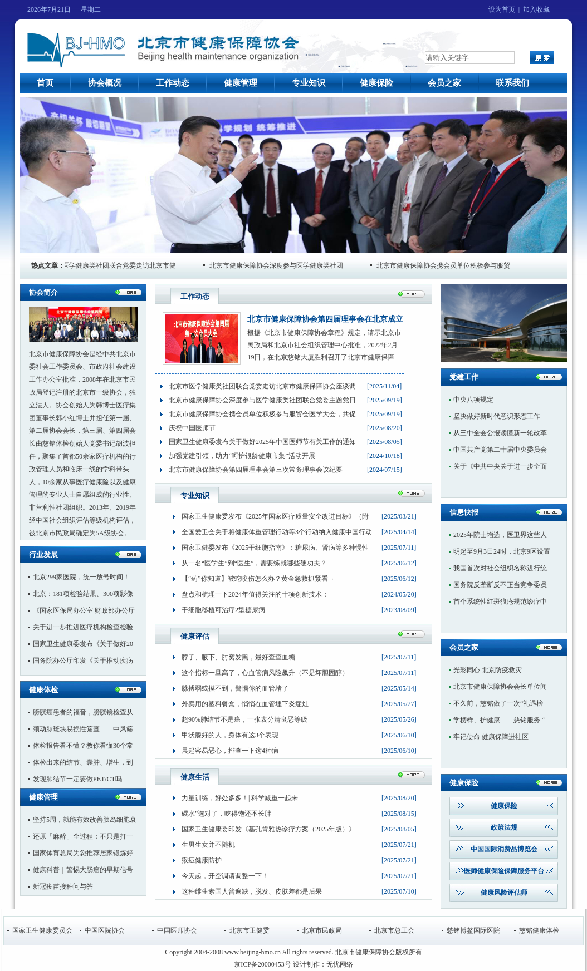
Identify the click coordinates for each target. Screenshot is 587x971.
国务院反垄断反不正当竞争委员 (500, 585)
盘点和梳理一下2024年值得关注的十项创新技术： (255, 594)
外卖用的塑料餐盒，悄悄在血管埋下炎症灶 (245, 704)
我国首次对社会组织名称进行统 (500, 568)
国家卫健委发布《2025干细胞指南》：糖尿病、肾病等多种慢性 (275, 547)
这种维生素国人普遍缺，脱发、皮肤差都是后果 (252, 891)
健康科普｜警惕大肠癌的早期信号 (83, 870)
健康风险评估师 (504, 892)
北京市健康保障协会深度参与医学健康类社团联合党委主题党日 (262, 400)
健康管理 (240, 82)
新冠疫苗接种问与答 (63, 886)
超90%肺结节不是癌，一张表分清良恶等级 (244, 719)
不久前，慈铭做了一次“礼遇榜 (498, 703)
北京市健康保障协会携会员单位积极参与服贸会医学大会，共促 (262, 414)
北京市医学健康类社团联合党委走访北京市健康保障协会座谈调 (262, 386)
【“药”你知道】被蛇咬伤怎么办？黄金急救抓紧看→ (258, 579)
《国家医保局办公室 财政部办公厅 (84, 610)
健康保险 (376, 82)
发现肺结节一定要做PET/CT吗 (77, 779)
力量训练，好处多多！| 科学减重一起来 (240, 798)
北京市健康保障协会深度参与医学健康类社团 (283, 265)
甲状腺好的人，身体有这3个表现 (230, 735)
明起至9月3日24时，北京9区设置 (501, 551)
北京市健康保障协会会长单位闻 (500, 687)
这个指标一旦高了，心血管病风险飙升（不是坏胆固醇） (265, 673)
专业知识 (308, 82)
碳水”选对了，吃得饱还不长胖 (226, 813)
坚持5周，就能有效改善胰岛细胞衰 (84, 820)
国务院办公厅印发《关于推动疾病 (83, 660)
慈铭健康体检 (539, 930)
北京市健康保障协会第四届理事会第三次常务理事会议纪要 (256, 470)
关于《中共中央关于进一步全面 (500, 466)
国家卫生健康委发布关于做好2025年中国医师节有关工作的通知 (262, 442)
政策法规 (504, 827)
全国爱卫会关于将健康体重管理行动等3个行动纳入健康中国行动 (277, 532)
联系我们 (512, 82)
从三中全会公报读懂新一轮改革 (500, 433)
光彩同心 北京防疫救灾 (487, 670)
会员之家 (444, 82)
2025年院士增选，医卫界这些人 (500, 535)
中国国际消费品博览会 (504, 849)
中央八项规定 (473, 399)
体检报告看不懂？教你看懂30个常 (83, 746)
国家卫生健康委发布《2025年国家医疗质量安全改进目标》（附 (275, 516)
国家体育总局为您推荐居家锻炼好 (83, 853)
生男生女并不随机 (208, 845)
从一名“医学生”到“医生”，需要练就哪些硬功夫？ (254, 563)
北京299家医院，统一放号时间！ (81, 577)
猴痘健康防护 (202, 860)
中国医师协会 (177, 930)
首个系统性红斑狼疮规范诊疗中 (500, 601)
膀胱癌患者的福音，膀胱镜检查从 (83, 712)
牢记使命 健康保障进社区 (491, 737)
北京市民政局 (322, 930)
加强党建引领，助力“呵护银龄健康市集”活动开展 (242, 456)
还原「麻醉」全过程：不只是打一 (83, 836)
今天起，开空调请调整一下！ (225, 876)
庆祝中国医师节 (192, 428)
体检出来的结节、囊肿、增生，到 (83, 762)
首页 (45, 82)
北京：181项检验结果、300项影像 (83, 594)
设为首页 (501, 9)
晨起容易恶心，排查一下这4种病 (230, 751)
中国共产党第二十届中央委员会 (500, 450)
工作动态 (172, 82)
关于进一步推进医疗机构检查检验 (83, 627)
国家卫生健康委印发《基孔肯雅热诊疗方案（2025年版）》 (268, 829)
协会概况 (104, 82)
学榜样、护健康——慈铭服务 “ (499, 720)
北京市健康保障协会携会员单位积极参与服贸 (450, 265)
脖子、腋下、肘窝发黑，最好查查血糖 (238, 657)
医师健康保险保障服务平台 (504, 871)
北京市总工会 (394, 930)
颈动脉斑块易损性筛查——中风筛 (83, 729)
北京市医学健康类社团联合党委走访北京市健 (116, 265)
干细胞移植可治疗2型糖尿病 (223, 610)
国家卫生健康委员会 (42, 930)
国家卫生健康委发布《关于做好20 (83, 644)
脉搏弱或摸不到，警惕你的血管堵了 (235, 688)
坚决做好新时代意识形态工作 (496, 416)
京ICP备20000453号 (262, 964)
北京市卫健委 (249, 930)
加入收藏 (536, 9)
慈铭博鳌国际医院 (473, 930)
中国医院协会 (105, 930)
